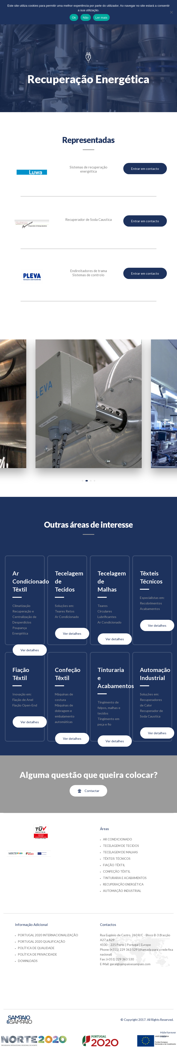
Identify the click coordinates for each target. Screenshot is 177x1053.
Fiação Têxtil (114, 865)
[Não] (171, 12)
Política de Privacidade (37, 954)
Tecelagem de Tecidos (121, 846)
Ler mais (101, 17)
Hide (163, 1036)
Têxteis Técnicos (116, 858)
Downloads (28, 961)
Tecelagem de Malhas (120, 852)
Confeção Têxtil (116, 871)
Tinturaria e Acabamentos (125, 878)
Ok (74, 17)
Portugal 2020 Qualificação (41, 941)
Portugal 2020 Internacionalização (48, 935)
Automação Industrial (122, 891)
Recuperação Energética (123, 884)
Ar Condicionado (117, 839)
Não (85, 17)
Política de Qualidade (36, 948)
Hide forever (168, 1032)
